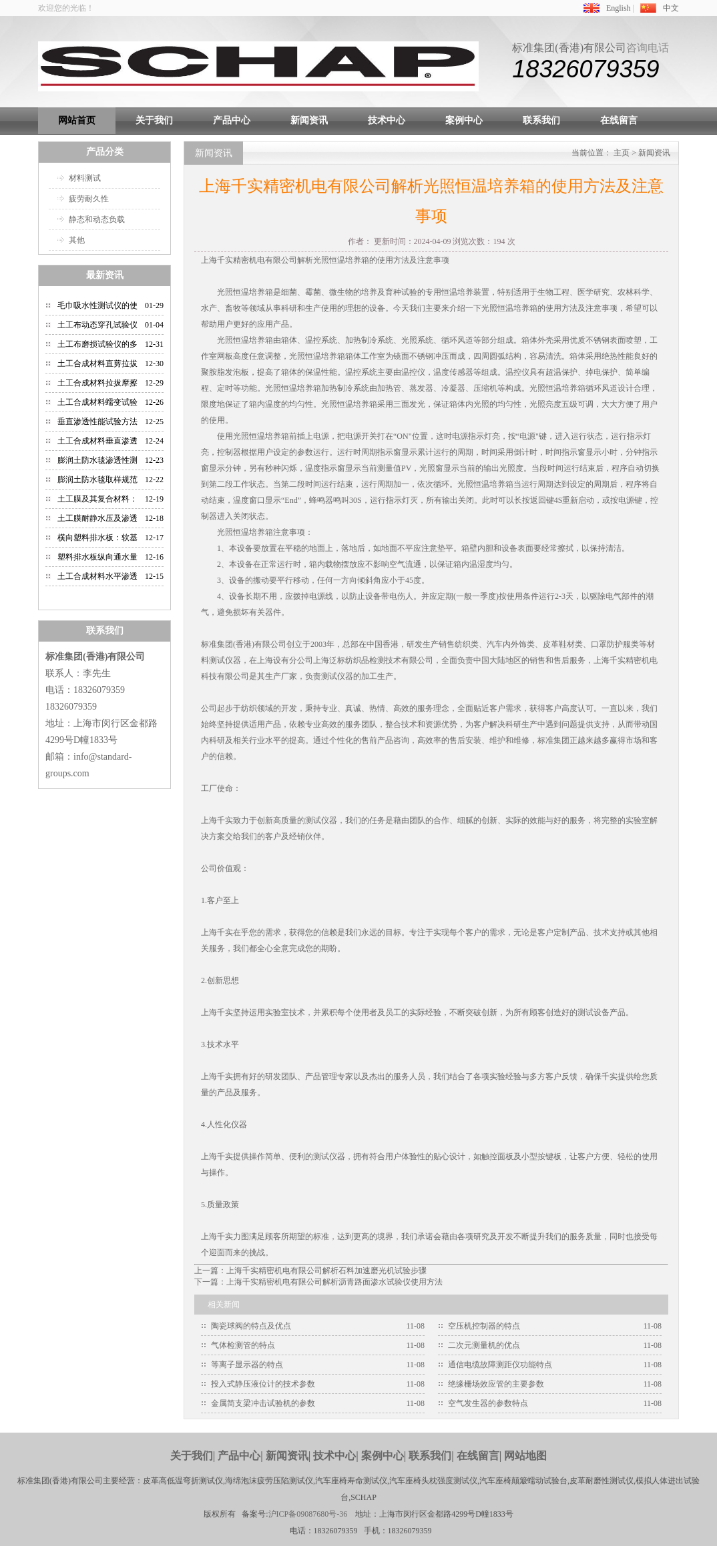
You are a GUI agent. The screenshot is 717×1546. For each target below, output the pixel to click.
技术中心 (386, 120)
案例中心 (464, 120)
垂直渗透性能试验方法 (97, 421)
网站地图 (525, 1455)
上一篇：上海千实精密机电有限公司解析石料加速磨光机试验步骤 (310, 1270)
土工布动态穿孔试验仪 (97, 324)
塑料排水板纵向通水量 (97, 557)
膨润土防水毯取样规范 (97, 479)
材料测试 (85, 178)
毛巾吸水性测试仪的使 (97, 305)
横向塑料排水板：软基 (97, 537)
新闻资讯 (309, 120)
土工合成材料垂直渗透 (97, 441)
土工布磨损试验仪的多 (97, 344)
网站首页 (76, 120)
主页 (622, 152)
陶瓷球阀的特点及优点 (251, 1326)
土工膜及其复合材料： (97, 499)
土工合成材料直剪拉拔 (97, 363)
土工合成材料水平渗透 (97, 576)
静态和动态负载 (97, 219)
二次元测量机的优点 (484, 1345)
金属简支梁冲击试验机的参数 (263, 1403)
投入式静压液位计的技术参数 (263, 1384)
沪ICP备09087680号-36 (308, 1514)
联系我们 (541, 120)
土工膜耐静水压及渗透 (97, 518)
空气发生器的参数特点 (488, 1403)
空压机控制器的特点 (484, 1326)
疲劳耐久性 (89, 198)
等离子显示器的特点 (247, 1364)
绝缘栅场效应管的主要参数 (496, 1384)
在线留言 (619, 120)
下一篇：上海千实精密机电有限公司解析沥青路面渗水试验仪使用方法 (318, 1282)
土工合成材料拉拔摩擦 (97, 383)
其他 (77, 240)
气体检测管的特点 (243, 1345)
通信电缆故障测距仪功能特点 (500, 1364)
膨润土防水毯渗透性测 (97, 460)
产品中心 (231, 120)
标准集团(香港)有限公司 (569, 47)
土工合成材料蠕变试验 (97, 402)
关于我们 (154, 120)
